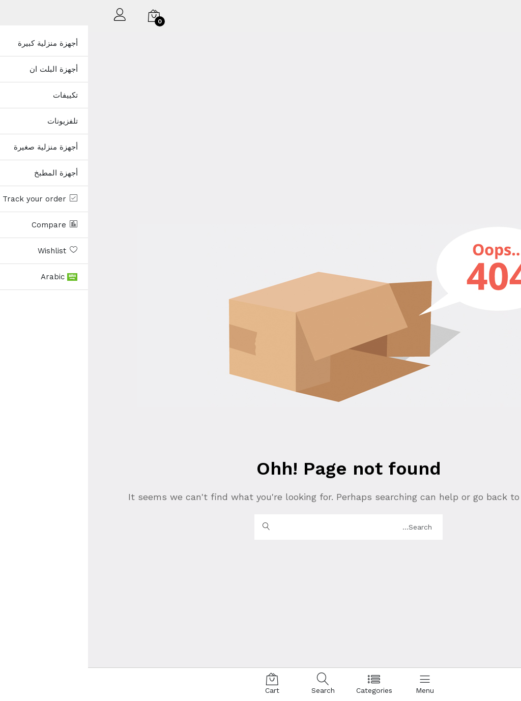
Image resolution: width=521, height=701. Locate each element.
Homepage (456, 496)
